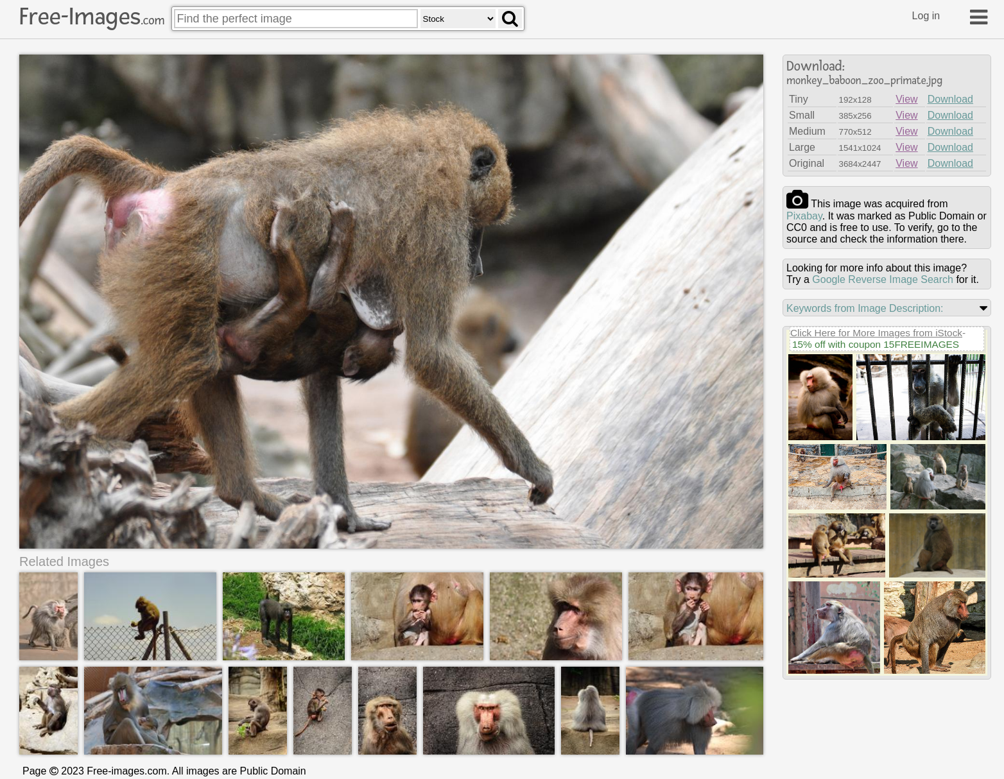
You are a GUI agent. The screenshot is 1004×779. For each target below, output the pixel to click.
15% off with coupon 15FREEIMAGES (875, 344)
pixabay (804, 215)
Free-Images (91, 16)
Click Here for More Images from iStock (876, 332)
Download (950, 99)
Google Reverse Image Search (882, 279)
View (906, 99)
